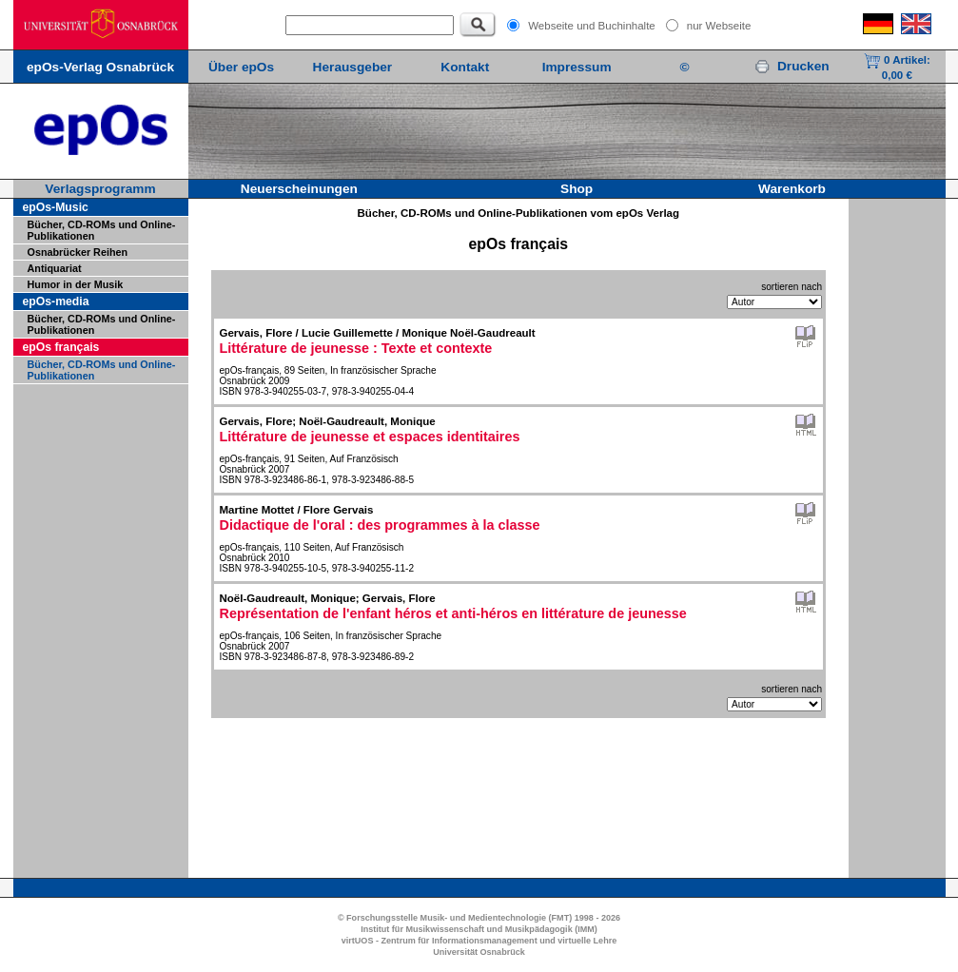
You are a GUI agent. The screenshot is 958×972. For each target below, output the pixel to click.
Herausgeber (353, 67)
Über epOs (241, 67)
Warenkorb (792, 189)
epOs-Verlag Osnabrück (100, 67)
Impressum (577, 67)
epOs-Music (55, 207)
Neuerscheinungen (299, 189)
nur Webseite (719, 25)
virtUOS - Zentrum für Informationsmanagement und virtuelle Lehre (479, 940)
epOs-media (56, 301)
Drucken (791, 66)
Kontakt (464, 67)
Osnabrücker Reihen (78, 252)
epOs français (61, 347)
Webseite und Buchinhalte (591, 25)
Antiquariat (55, 268)
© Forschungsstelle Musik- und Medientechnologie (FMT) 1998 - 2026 (479, 918)
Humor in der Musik (76, 284)
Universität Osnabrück (479, 952)
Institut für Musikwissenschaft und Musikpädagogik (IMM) (479, 929)
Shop (576, 189)
